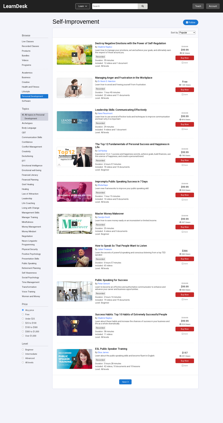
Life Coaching (28, 203)
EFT (23, 161)
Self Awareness (29, 273)
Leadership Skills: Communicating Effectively (121, 109)
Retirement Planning (31, 268)
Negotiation (27, 236)
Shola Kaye (103, 185)
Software (26, 101)
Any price (28, 310)
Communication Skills (32, 137)
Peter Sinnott (104, 284)
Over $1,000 (29, 336)
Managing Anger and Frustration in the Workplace (123, 77)
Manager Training (30, 217)
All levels (27, 362)
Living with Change (30, 208)
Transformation (29, 287)
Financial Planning (30, 179)
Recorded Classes (30, 46)
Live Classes (28, 41)
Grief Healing (28, 184)
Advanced (28, 358)
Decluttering (27, 156)
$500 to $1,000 (30, 331)
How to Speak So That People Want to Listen (121, 245)
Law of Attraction (30, 194)
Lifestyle (26, 91)
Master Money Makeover (109, 213)
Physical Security (30, 249)
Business (26, 77)
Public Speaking (29, 263)
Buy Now (185, 58)
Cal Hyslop (102, 151)
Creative (26, 82)
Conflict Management (32, 146)
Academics (27, 72)
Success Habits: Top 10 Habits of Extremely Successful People (131, 314)
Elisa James (103, 352)
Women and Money (31, 296)
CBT (24, 132)
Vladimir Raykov (105, 47)
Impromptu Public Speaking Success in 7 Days (121, 181)
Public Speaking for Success (111, 280)
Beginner (27, 349)
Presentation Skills (30, 258)
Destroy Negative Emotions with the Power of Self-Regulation (130, 43)
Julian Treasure (105, 249)
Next (125, 382)
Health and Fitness (30, 87)
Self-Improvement (75, 21)
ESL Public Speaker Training (111, 348)
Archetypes (27, 123)
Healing (25, 189)
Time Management (30, 282)
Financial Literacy (30, 175)
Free (25, 314)
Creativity (26, 151)
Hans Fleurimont (105, 113)
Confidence (27, 142)
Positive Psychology (31, 254)
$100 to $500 (30, 327)
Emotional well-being (31, 170)
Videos (25, 60)
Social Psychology (30, 277)
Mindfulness (27, 222)
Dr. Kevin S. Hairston (106, 81)
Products (26, 51)
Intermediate (29, 354)
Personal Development (32, 96)
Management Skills (30, 212)
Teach (198, 6)
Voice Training (28, 291)
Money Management (31, 226)
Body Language (29, 128)
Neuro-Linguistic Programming (29, 243)
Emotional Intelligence (32, 165)
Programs (26, 65)
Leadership (27, 198)
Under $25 (28, 318)
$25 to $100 (29, 323)
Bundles (25, 55)
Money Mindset (29, 231)
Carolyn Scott (104, 217)
